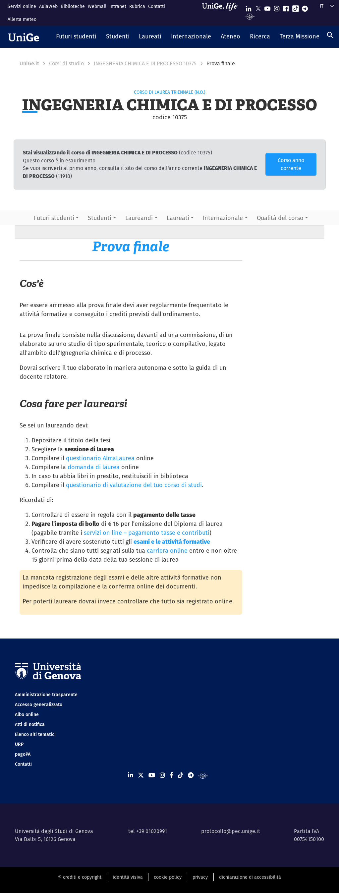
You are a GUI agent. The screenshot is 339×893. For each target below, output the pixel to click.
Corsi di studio (66, 63)
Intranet (117, 6)
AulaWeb (48, 6)
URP (19, 744)
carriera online (167, 550)
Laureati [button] (178, 218)
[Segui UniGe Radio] (249, 16)
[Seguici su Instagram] (276, 7)
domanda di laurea (94, 467)
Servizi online (22, 6)
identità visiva (128, 877)
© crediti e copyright (79, 877)
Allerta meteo (22, 19)
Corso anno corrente (291, 164)
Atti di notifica (30, 724)
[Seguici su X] (258, 7)
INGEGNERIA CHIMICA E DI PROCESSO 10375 (145, 63)
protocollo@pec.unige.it (230, 831)
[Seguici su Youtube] (267, 7)
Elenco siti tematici (35, 734)
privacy (200, 877)
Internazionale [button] (223, 218)
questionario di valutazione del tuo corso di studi (134, 485)
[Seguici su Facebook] (286, 7)
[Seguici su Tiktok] (295, 7)
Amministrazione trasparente (46, 694)
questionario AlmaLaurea (100, 458)
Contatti (156, 6)
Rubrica (137, 6)
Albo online (27, 714)
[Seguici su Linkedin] (248, 7)
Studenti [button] (99, 218)
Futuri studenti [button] (54, 218)
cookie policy (168, 877)
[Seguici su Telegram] (305, 7)
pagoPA (22, 754)
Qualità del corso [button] (280, 218)
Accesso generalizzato (38, 704)
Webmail (97, 6)
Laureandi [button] (139, 218)
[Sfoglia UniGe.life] (222, 13)
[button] (76, 37)
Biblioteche (73, 6)
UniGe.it (29, 63)
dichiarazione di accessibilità (250, 877)
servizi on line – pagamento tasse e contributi (146, 533)
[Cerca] (330, 35)
